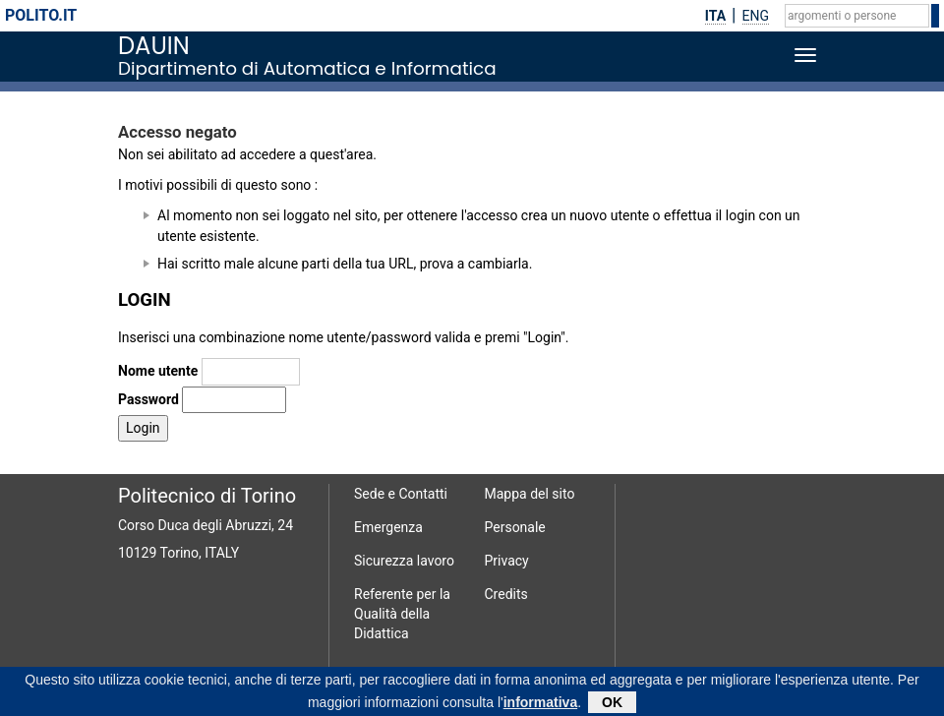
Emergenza (388, 527)
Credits (506, 594)
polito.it (41, 15)
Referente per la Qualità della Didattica (402, 613)
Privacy (507, 560)
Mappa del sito (530, 494)
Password (148, 399)
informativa (540, 705)
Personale (515, 527)
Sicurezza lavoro (404, 560)
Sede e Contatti (400, 494)
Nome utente (158, 371)
